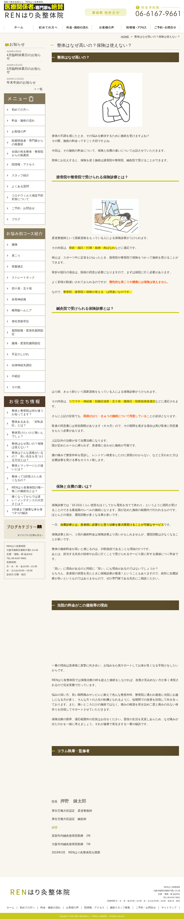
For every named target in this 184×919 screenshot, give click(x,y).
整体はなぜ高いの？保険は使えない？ (27, 445)
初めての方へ (48, 28)
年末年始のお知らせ (21, 82)
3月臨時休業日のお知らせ (24, 70)
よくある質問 (20, 186)
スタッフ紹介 (20, 175)
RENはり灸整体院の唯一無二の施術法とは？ (28, 489)
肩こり (16, 255)
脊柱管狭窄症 (20, 321)
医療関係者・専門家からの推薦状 (27, 142)
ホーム (18, 28)
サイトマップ (168, 907)
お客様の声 (106, 28)
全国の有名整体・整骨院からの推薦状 (27, 153)
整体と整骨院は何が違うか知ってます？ (27, 412)
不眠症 (16, 376)
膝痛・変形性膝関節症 (26, 343)
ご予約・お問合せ (165, 28)
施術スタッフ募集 (120, 907)
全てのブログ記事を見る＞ (30, 535)
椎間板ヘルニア (22, 310)
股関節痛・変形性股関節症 (27, 332)
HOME (125, 36)
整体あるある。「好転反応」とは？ (27, 423)
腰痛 (14, 244)
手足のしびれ (20, 354)
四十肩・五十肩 (22, 288)
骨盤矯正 (17, 266)
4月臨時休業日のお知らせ (24, 56)
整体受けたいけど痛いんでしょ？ (27, 434)
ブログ (16, 219)
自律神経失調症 (22, 365)
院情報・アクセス (136, 28)
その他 (16, 387)
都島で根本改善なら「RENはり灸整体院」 (91, 916)
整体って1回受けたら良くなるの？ (27, 478)
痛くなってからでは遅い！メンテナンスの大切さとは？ (27, 500)
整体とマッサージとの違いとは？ (27, 467)
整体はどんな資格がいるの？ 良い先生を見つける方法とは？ (27, 456)
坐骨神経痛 (19, 299)
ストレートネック (23, 277)
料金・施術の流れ (77, 28)
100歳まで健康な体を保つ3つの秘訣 (27, 511)
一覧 (40, 89)
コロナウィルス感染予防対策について (27, 197)
